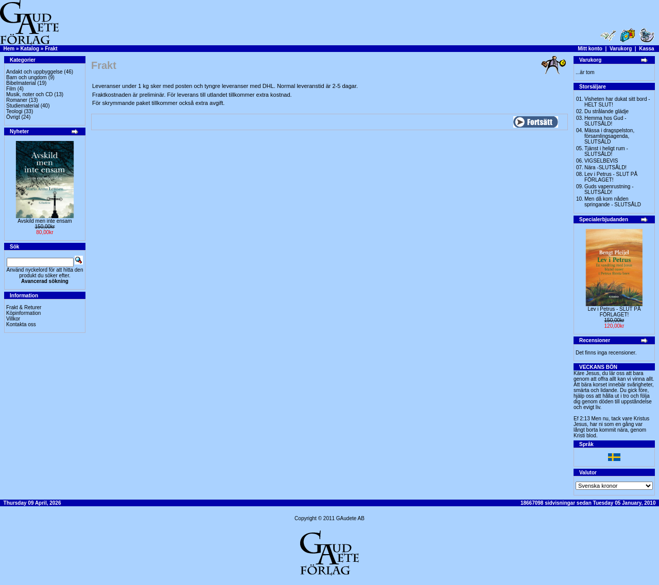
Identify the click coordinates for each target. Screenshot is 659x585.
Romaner (16, 100)
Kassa (646, 48)
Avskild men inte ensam (45, 221)
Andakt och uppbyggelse (34, 72)
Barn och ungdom (26, 77)
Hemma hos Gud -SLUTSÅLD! (605, 121)
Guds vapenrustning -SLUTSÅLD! (609, 189)
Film (11, 89)
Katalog (29, 48)
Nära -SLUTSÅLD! (605, 167)
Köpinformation (23, 313)
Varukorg (621, 48)
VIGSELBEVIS (601, 161)
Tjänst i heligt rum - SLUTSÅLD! (606, 151)
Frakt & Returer (23, 307)
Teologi (14, 111)
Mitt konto (590, 48)
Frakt (51, 48)
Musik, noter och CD (29, 94)
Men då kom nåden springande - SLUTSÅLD (612, 201)
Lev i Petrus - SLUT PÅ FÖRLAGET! (610, 177)
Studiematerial (22, 106)
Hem (9, 48)
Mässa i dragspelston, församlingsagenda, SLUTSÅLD (609, 136)
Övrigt (13, 117)
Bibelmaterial (21, 83)
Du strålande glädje (606, 111)
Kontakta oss (21, 324)
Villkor (13, 319)
